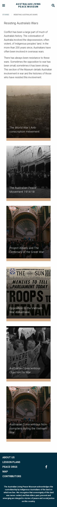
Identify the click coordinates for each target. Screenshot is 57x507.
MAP (5, 471)
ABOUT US (8, 457)
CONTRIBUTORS (11, 476)
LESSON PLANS (11, 462)
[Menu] (3, 5)
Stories (5, 15)
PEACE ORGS (9, 466)
